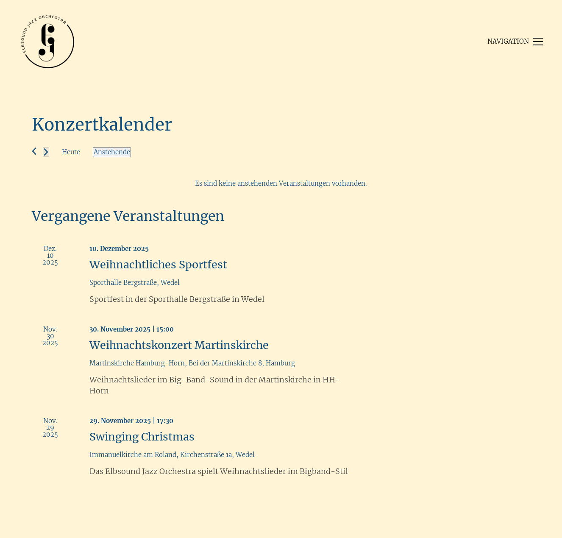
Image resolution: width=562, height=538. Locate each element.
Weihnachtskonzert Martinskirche (179, 345)
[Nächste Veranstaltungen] (46, 152)
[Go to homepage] (47, 41)
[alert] (281, 184)
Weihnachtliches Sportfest (158, 264)
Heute (71, 152)
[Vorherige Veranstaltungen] (34, 151)
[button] (515, 41)
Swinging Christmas (142, 436)
